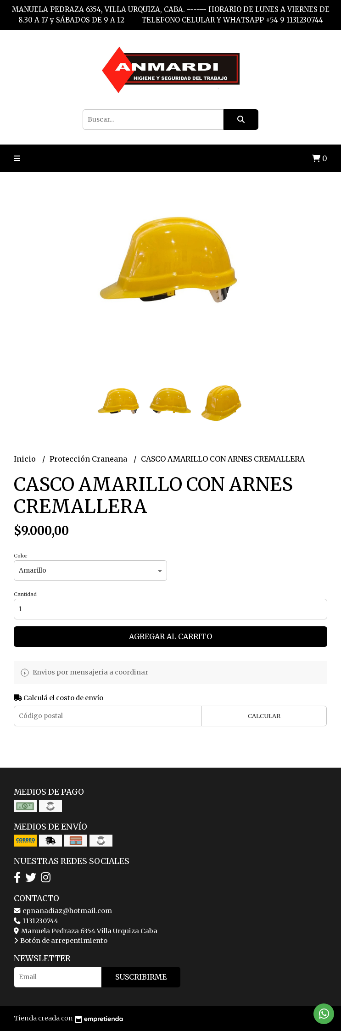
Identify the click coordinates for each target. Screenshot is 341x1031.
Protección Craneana (89, 458)
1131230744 (36, 921)
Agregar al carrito (170, 636)
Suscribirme (141, 976)
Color (21, 555)
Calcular (264, 715)
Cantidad (25, 594)
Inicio (26, 458)
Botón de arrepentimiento (60, 940)
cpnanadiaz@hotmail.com (63, 911)
